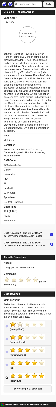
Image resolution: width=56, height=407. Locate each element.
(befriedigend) (27, 351)
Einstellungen (4, 4)
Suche (48, 4)
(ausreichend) (27, 338)
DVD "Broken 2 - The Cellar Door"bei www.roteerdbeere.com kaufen (23, 234)
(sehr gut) (27, 377)
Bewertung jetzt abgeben (27, 388)
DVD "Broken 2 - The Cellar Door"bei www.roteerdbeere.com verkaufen (25, 244)
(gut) (27, 364)
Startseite (10, 4)
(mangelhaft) (27, 325)
